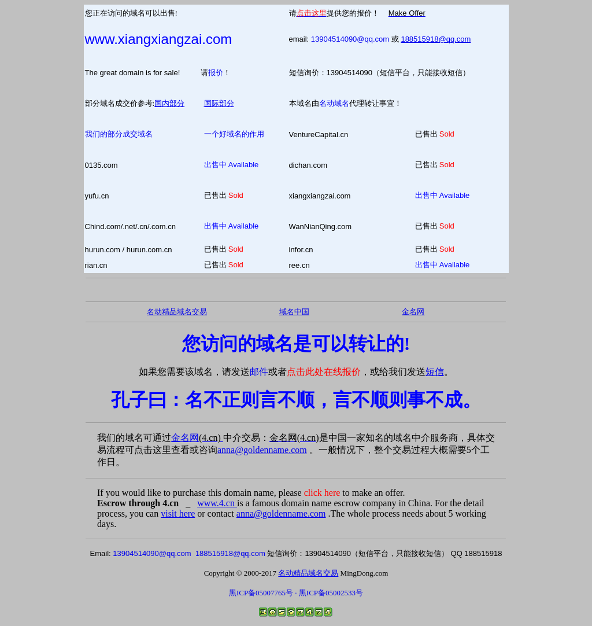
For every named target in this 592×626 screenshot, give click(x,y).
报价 (215, 72)
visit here (178, 513)
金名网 (197, 438)
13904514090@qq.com (350, 39)
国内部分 (169, 103)
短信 (435, 372)
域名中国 (294, 311)
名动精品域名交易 (177, 311)
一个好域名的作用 (234, 134)
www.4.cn (217, 503)
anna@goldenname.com (262, 450)
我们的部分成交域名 (119, 134)
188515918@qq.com (436, 39)
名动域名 (334, 103)
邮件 (259, 372)
